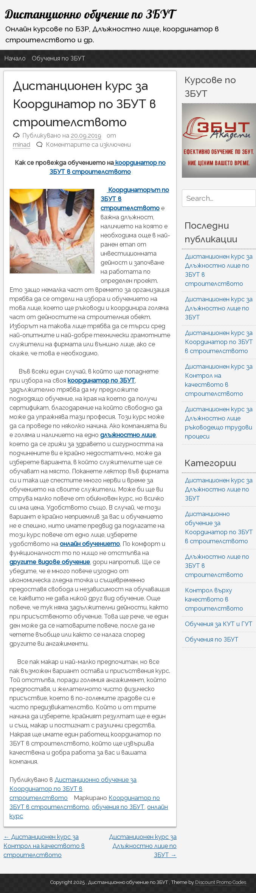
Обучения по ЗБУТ (58, 58)
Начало (15, 58)
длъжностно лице (128, 435)
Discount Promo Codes (220, 882)
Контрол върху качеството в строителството (214, 599)
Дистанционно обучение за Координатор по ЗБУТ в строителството (73, 789)
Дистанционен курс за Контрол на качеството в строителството (44, 846)
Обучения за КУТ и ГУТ (219, 624)
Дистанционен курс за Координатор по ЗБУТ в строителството (219, 342)
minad (21, 144)
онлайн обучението (90, 543)
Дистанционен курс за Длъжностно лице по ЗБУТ (143, 846)
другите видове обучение (49, 562)
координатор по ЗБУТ (101, 380)
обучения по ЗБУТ (118, 807)
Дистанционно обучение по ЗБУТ (89, 14)
